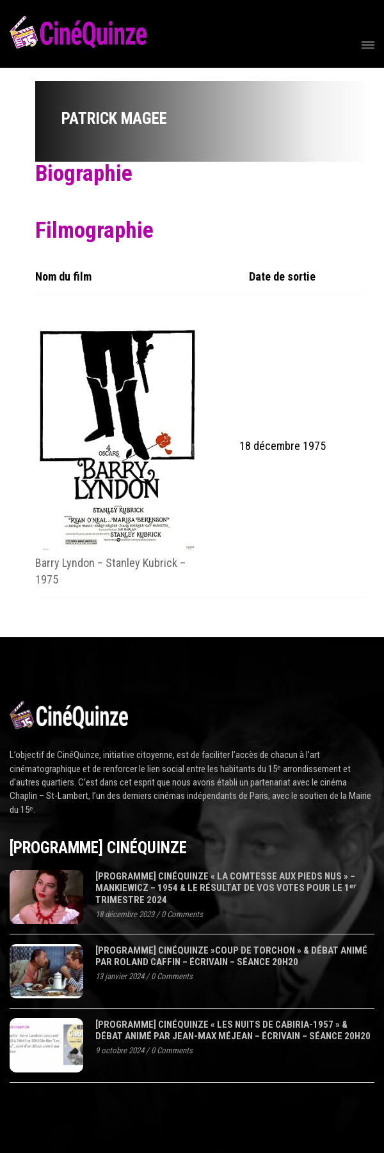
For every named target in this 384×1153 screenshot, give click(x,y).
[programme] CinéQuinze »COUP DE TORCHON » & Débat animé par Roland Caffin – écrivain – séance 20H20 (231, 956)
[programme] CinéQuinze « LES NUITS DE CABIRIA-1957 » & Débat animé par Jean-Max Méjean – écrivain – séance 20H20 (233, 1030)
